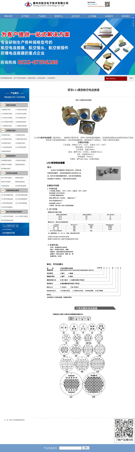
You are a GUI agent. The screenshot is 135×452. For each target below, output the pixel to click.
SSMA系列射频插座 (21, 203)
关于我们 (25, 16)
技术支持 (76, 16)
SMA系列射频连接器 (7, 195)
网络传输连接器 (20, 182)
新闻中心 (59, 16)
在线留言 (109, 16)
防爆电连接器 (32, 78)
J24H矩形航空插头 (6, 139)
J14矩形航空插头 (20, 135)
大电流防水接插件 (20, 160)
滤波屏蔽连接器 (5, 168)
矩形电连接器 (41, 78)
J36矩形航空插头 (6, 143)
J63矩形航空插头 (20, 143)
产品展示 (42, 16)
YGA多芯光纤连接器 (7, 216)
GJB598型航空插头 (20, 118)
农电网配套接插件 (6, 160)
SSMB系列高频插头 (7, 207)
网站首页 (8, 16)
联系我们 (126, 16)
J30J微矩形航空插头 (21, 139)
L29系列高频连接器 (7, 203)
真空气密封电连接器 (20, 78)
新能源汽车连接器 (6, 164)
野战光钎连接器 (5, 182)
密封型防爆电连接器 (7, 220)
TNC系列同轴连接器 (7, 199)
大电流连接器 (5, 186)
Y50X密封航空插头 (6, 113)
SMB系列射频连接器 (21, 195)
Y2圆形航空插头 (6, 109)
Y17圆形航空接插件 (21, 126)
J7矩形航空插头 (5, 135)
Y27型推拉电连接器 (21, 109)
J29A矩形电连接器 (20, 147)
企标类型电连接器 (20, 122)
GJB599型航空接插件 (7, 122)
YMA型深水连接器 (6, 118)
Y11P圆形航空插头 (6, 126)
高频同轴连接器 (20, 164)
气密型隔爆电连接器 (6, 78)
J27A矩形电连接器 (6, 147)
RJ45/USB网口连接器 (21, 216)
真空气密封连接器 (6, 177)
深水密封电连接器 (20, 186)
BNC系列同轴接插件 (21, 199)
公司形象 (92, 16)
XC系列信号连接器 (21, 113)
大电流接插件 (51, 78)
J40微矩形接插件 (6, 151)
